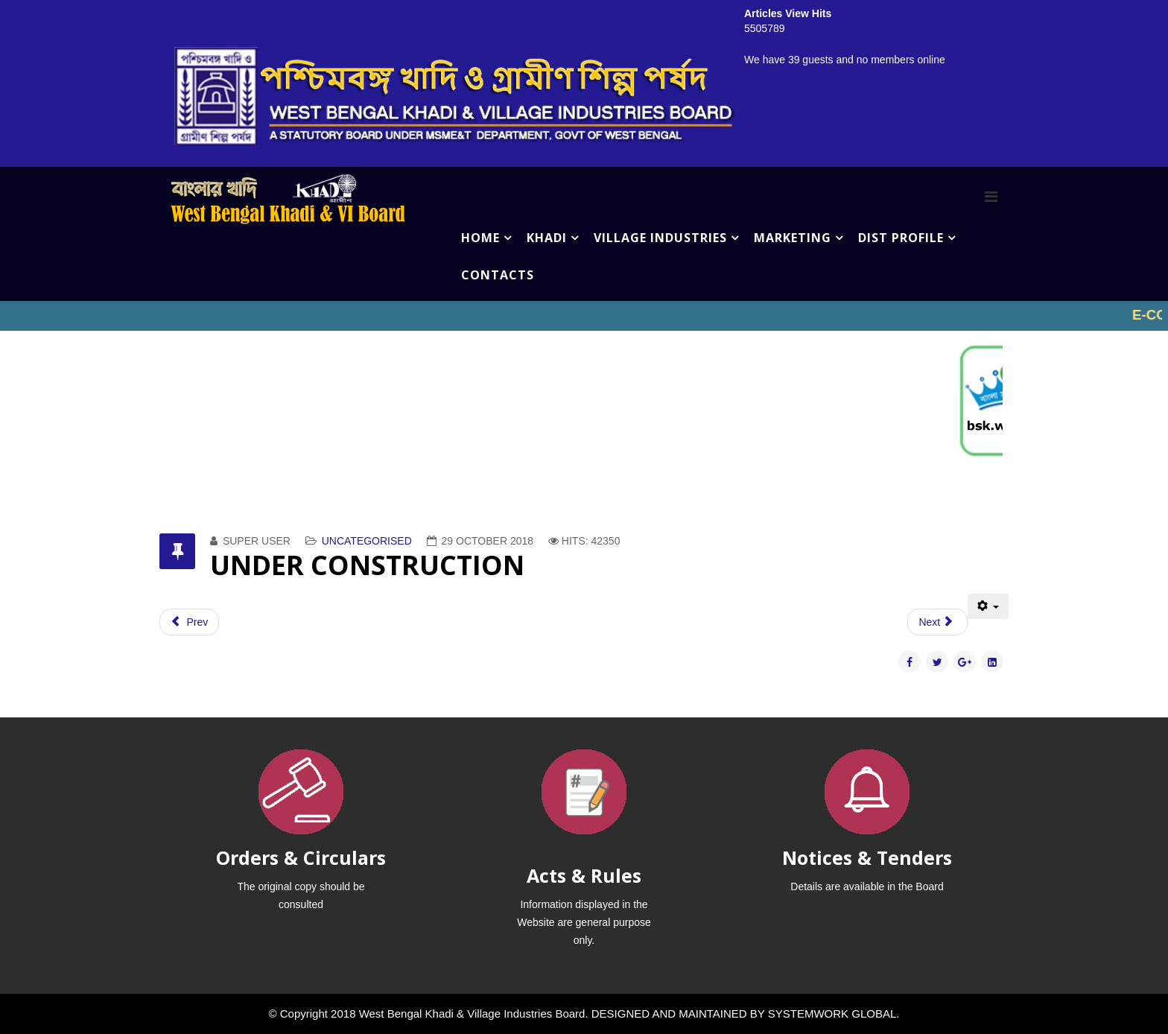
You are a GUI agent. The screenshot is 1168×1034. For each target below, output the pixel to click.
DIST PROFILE (901, 237)
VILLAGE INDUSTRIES (660, 237)
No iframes (584, 316)
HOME (480, 237)
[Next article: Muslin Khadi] (937, 622)
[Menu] (991, 196)
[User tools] (988, 606)
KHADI (547, 237)
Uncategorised (367, 541)
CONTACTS (497, 275)
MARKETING (792, 237)
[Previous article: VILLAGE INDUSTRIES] (189, 622)
